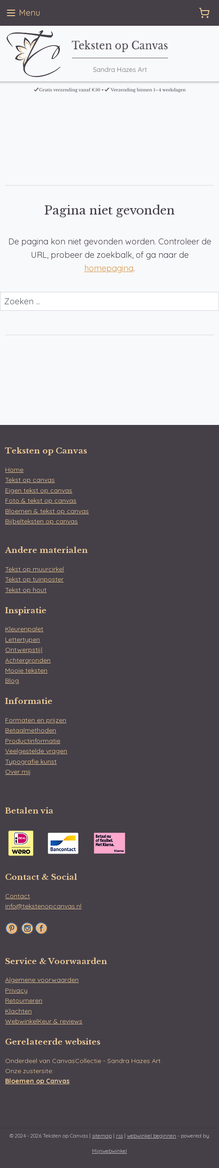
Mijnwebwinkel (109, 1151)
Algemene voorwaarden (42, 980)
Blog (12, 680)
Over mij (18, 771)
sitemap (102, 1136)
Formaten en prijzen (35, 720)
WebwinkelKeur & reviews (43, 1021)
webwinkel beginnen (151, 1136)
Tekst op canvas (30, 480)
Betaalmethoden (30, 730)
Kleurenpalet (24, 629)
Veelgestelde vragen (36, 751)
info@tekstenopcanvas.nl (43, 906)
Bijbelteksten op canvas (41, 521)
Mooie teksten (26, 670)
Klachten (18, 1011)
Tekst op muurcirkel (34, 569)
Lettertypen (22, 639)
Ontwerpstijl (23, 649)
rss (119, 1136)
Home (14, 469)
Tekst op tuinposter (34, 579)
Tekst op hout (25, 590)
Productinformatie (32, 741)
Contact (17, 896)
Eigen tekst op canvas (38, 490)
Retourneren (23, 1000)
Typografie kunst (31, 761)
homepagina (108, 268)
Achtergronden (28, 660)
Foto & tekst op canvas (40, 500)
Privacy (16, 990)
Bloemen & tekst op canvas (47, 511)
